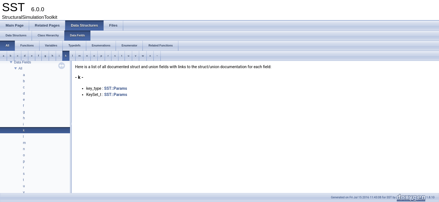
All (20, 68)
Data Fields (22, 62)
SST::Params (115, 88)
